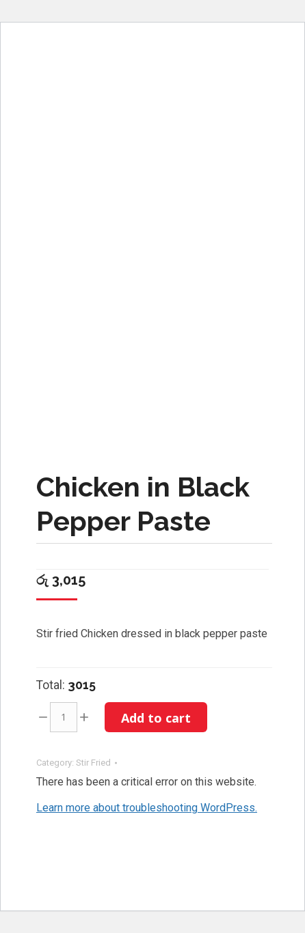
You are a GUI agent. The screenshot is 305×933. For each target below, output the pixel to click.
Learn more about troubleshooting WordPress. (146, 807)
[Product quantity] (63, 717)
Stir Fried (93, 762)
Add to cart (156, 718)
